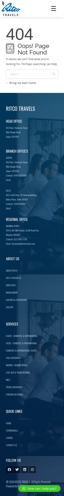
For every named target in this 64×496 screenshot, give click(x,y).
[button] (39, 488)
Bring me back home (21, 83)
